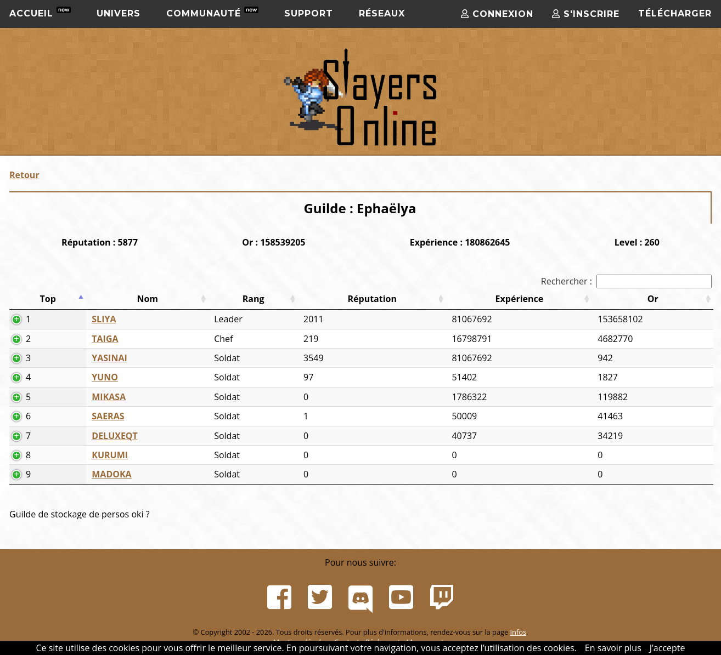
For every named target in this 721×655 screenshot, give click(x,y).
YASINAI (109, 358)
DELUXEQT (115, 436)
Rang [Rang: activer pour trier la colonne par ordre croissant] (253, 299)
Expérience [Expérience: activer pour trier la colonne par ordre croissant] (519, 299)
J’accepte (667, 648)
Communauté (212, 13)
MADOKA (111, 474)
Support (308, 13)
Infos (518, 632)
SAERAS (108, 416)
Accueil (40, 13)
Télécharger (675, 13)
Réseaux (382, 13)
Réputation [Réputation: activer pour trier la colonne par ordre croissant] (372, 299)
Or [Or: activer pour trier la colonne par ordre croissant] (652, 299)
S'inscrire (585, 14)
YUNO (105, 377)
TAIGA (105, 339)
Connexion (497, 14)
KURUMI (110, 455)
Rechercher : (626, 281)
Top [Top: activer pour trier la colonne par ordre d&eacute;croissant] (47, 299)
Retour (24, 175)
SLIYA (104, 319)
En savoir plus (613, 648)
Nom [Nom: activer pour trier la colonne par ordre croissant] (147, 299)
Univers (118, 13)
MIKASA (109, 397)
